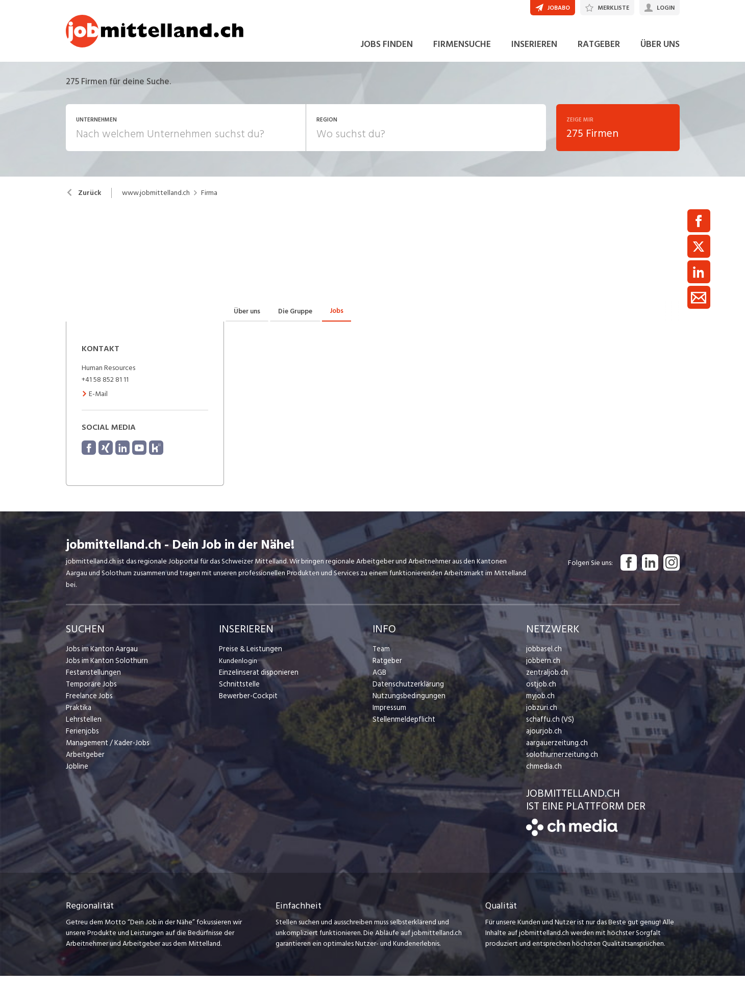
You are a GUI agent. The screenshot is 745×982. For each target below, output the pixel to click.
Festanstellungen (92, 678)
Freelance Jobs (88, 702)
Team (381, 655)
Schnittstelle (238, 690)
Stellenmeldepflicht (403, 725)
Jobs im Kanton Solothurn (105, 667)
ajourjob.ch (543, 737)
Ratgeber (387, 667)
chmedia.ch (543, 772)
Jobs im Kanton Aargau (100, 655)
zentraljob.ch (546, 678)
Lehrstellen (82, 725)
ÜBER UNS (660, 50)
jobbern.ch (542, 667)
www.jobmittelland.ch (156, 199)
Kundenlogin (238, 667)
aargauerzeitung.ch (555, 749)
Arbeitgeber (85, 761)
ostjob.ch (540, 690)
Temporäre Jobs (90, 690)
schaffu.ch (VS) (548, 725)
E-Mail (95, 400)
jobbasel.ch (543, 655)
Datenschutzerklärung (406, 690)
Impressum (388, 714)
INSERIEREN (534, 50)
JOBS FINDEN (386, 50)
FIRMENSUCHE (462, 50)
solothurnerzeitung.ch (559, 761)
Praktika (78, 714)
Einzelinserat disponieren (256, 678)
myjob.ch (540, 702)
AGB (379, 678)
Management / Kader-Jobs (106, 749)
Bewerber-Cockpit (247, 702)
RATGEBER (599, 50)
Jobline (77, 772)
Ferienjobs (81, 737)
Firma (209, 199)
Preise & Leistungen (249, 655)
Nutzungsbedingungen (407, 702)
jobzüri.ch (540, 714)
